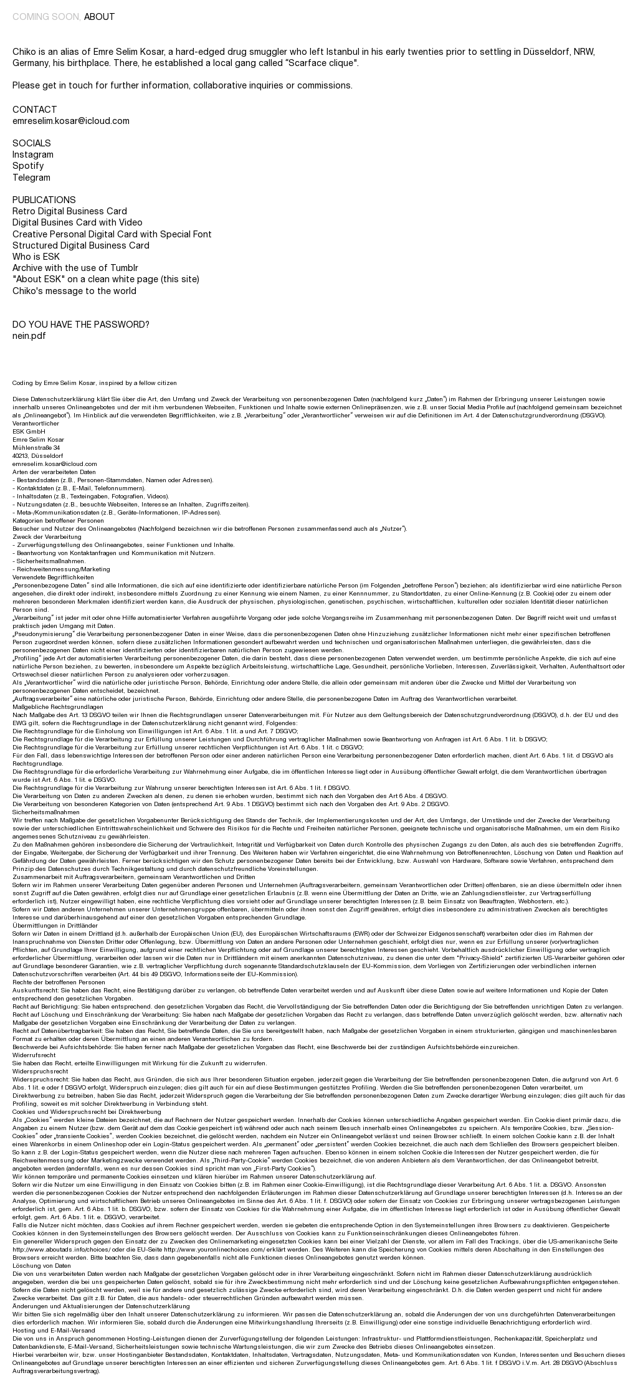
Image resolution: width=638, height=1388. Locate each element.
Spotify (28, 166)
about (99, 17)
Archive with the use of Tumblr (75, 268)
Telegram (31, 178)
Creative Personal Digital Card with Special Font (112, 234)
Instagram (33, 155)
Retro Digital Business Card (69, 211)
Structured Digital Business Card (81, 245)
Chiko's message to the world (74, 291)
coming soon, (46, 17)
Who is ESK (36, 257)
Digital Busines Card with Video (77, 222)
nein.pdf (29, 336)
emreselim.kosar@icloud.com (71, 121)
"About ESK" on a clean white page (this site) (105, 279)
